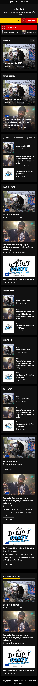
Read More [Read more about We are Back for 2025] (9, 469)
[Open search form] (19, 20)
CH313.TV (19, 9)
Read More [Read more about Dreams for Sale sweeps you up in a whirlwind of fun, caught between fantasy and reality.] (9, 519)
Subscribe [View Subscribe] (28, 20)
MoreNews (32, 681)
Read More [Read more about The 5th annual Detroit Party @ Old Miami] (9, 564)
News (7, 60)
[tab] (7, 138)
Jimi (6, 282)
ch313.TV (8, 66)
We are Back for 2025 (13, 63)
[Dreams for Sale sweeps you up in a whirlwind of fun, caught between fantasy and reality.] (19, 231)
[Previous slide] (31, 40)
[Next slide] (33, 40)
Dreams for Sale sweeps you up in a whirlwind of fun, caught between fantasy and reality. (18, 122)
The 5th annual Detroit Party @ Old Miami (8, 174)
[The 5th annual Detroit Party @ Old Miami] (19, 266)
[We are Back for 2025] (19, 92)
